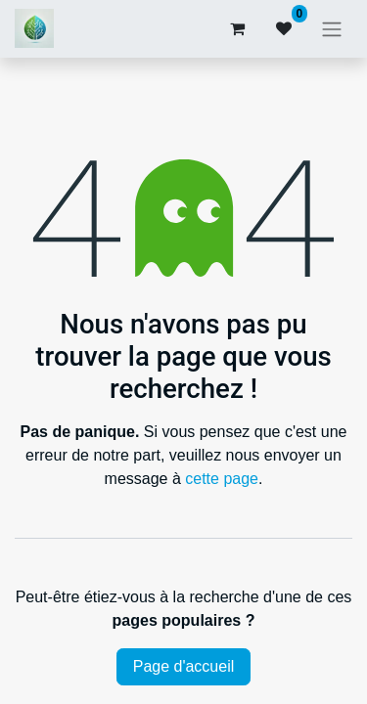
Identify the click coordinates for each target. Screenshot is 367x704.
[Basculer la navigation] (331, 29)
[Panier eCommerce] (236, 28)
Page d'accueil (184, 666)
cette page (221, 478)
